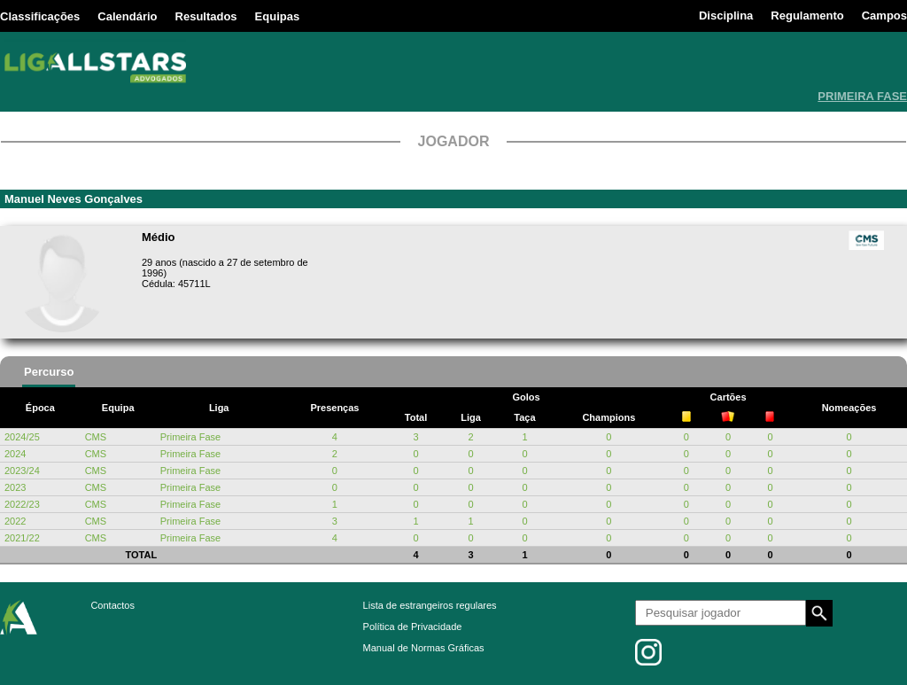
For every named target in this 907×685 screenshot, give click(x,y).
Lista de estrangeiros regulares (430, 605)
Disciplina (726, 15)
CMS (95, 437)
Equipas (277, 16)
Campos (884, 15)
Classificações (40, 16)
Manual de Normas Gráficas (424, 647)
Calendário (127, 16)
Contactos (112, 605)
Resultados (206, 16)
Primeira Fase (190, 437)
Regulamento (807, 15)
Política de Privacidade (412, 626)
